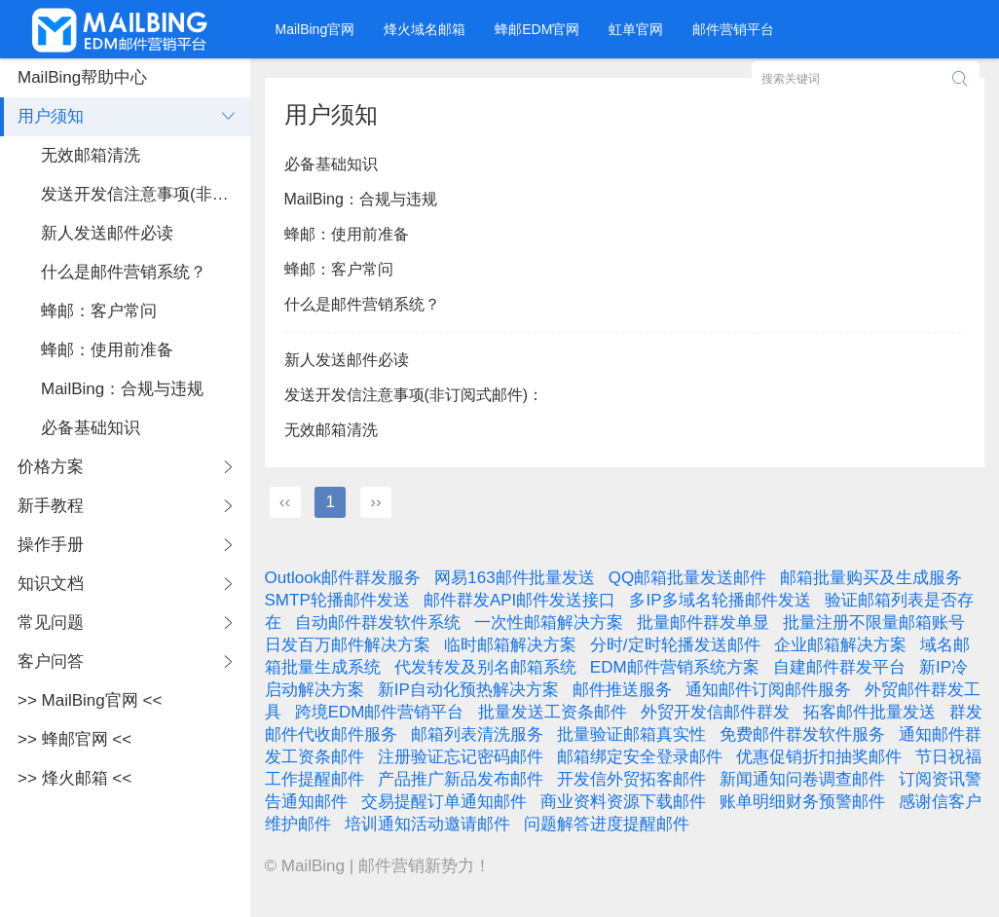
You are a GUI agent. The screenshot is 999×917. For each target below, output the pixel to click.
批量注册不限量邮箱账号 (874, 622)
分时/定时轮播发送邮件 (675, 645)
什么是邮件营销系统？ (362, 304)
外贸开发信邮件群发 (715, 712)
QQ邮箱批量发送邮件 (687, 578)
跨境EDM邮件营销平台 (379, 712)
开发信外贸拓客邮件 (631, 779)
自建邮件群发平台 (839, 667)
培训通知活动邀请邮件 (427, 824)
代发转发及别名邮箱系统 (485, 667)
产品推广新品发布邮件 (460, 779)
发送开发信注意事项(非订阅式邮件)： (414, 394)
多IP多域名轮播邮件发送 (719, 600)
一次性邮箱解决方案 (548, 622)
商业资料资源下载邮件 (623, 801)
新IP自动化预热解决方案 (468, 689)
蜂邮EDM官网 (537, 29)
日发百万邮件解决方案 (347, 645)
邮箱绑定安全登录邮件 (639, 757)
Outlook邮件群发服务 (343, 578)
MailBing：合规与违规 (360, 199)
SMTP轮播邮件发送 (337, 600)
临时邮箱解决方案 (510, 645)
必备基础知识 (331, 164)
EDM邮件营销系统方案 (674, 667)
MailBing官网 (315, 29)
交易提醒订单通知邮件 (444, 801)
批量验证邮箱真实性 (631, 734)
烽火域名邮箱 (424, 29)
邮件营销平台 (733, 29)
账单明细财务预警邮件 (802, 801)
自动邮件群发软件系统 (378, 622)
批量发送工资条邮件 (552, 712)
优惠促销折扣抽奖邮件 (819, 757)
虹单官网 (636, 29)
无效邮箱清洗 (331, 430)
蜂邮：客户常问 (338, 269)
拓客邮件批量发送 (869, 712)
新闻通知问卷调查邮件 (802, 779)
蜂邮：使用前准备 (346, 234)
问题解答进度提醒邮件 (606, 824)
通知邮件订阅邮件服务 (768, 689)
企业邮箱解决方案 (840, 645)
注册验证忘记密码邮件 (460, 757)
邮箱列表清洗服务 (477, 734)
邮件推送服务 (622, 689)
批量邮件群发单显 (703, 622)
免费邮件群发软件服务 (802, 734)
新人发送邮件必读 (346, 359)
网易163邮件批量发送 (514, 578)
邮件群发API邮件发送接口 (519, 600)
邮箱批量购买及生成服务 (871, 578)
